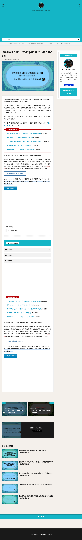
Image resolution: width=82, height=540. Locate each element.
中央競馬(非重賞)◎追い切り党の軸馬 (16, 43)
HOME (4, 43)
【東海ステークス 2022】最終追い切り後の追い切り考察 (19, 137)
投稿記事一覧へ (68, 85)
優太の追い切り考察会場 (45, 534)
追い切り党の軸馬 (11, 230)
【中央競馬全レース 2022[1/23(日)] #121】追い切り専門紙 (20, 149)
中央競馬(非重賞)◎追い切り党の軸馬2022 (36, 43)
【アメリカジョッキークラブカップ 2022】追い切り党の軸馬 (23, 141)
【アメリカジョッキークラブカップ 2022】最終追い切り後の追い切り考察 (23, 133)
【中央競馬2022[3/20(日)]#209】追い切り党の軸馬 (35, 485)
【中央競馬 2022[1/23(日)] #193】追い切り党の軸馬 (58, 43)
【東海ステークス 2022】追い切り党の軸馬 (18, 145)
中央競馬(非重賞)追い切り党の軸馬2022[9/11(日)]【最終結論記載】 (35, 451)
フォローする (10, 188)
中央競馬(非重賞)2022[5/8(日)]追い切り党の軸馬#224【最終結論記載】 (36, 474)
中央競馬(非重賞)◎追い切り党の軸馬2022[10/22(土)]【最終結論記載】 (36, 497)
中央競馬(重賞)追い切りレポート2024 (40, 10)
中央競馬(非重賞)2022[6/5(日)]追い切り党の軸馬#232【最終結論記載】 (36, 463)
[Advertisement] (41, 26)
